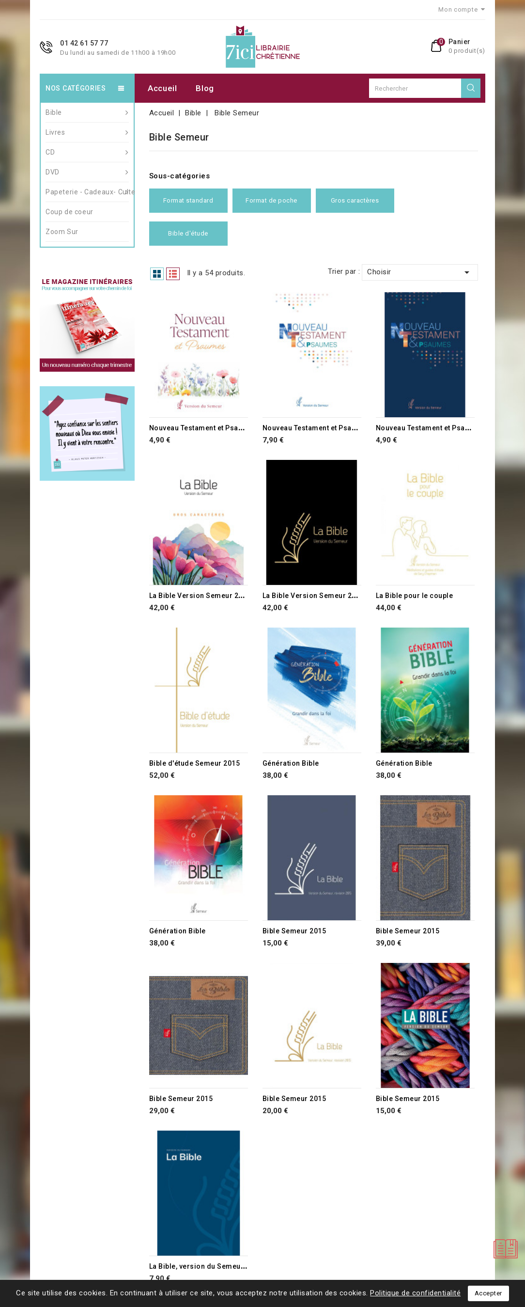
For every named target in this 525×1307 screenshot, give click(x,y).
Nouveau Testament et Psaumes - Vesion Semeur (232, 428)
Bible (87, 112)
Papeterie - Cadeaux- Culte (87, 192)
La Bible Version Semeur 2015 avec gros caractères (237, 595)
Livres (87, 132)
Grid (157, 274)
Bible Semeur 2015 (294, 931)
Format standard (188, 200)
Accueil (162, 88)
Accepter (488, 1293)
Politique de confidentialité (415, 1293)
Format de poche (271, 200)
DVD (87, 172)
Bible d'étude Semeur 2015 (194, 763)
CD (87, 152)
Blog (205, 88)
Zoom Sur (62, 232)
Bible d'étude (188, 233)
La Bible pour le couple (414, 595)
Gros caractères (355, 200)
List (173, 274)
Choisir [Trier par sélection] (420, 272)
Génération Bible (290, 763)
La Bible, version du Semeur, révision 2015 (221, 1266)
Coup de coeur (69, 212)
